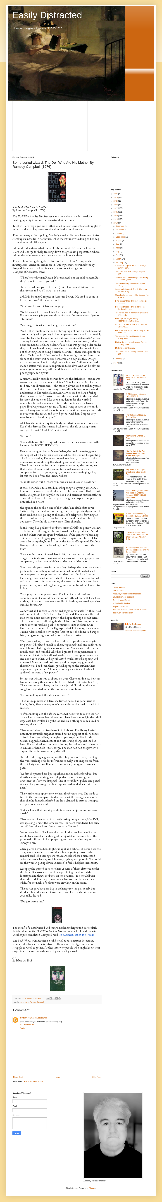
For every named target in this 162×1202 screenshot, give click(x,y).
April (118, 255)
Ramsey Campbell (37, 1002)
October (119, 233)
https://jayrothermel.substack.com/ (127, 594)
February (120, 262)
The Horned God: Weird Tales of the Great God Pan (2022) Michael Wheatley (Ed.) (137, 535)
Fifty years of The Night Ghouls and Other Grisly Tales (136, 472)
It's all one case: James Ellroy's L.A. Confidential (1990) (136, 377)
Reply (22, 1028)
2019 (116, 219)
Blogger (92, 1188)
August (119, 241)
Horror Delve (118, 591)
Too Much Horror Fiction (123, 613)
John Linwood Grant (121, 600)
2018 (116, 223)
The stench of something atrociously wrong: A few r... (130, 337)
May (118, 251)
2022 (116, 208)
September (120, 237)
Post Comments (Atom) (33, 1081)
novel (27, 1002)
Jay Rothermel (135, 624)
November (120, 230)
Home (57, 1077)
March (119, 259)
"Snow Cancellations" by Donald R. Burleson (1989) (137, 515)
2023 (116, 205)
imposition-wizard (27, 1024)
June (118, 248)
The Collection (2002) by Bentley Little (136, 416)
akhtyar (23, 1018)
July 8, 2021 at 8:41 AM (37, 1018)
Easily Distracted (47, 15)
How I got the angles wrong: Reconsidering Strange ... (127, 319)
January (119, 359)
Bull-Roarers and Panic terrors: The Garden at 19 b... (130, 308)
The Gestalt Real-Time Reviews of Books (130, 610)
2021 (116, 212)
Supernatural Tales (121, 607)
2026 (116, 194)
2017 (116, 363)
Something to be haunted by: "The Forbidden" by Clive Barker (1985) (137, 549)
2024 (116, 201)
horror (22, 1002)
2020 (116, 216)
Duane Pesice (119, 587)
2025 (116, 197)
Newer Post (18, 1077)
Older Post (96, 1077)
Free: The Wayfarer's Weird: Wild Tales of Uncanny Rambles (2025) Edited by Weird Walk (137, 494)
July (118, 244)
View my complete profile (135, 631)
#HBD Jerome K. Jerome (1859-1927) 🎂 (136, 395)
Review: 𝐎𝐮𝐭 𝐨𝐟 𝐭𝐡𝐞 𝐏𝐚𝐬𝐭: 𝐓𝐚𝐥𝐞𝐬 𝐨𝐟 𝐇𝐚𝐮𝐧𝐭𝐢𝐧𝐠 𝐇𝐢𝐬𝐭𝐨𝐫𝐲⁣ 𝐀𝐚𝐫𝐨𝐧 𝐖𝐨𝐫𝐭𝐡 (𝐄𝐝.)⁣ (136, 453)
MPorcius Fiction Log (121, 603)
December (120, 226)
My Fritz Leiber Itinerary (125, 348)
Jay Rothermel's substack (123, 597)
